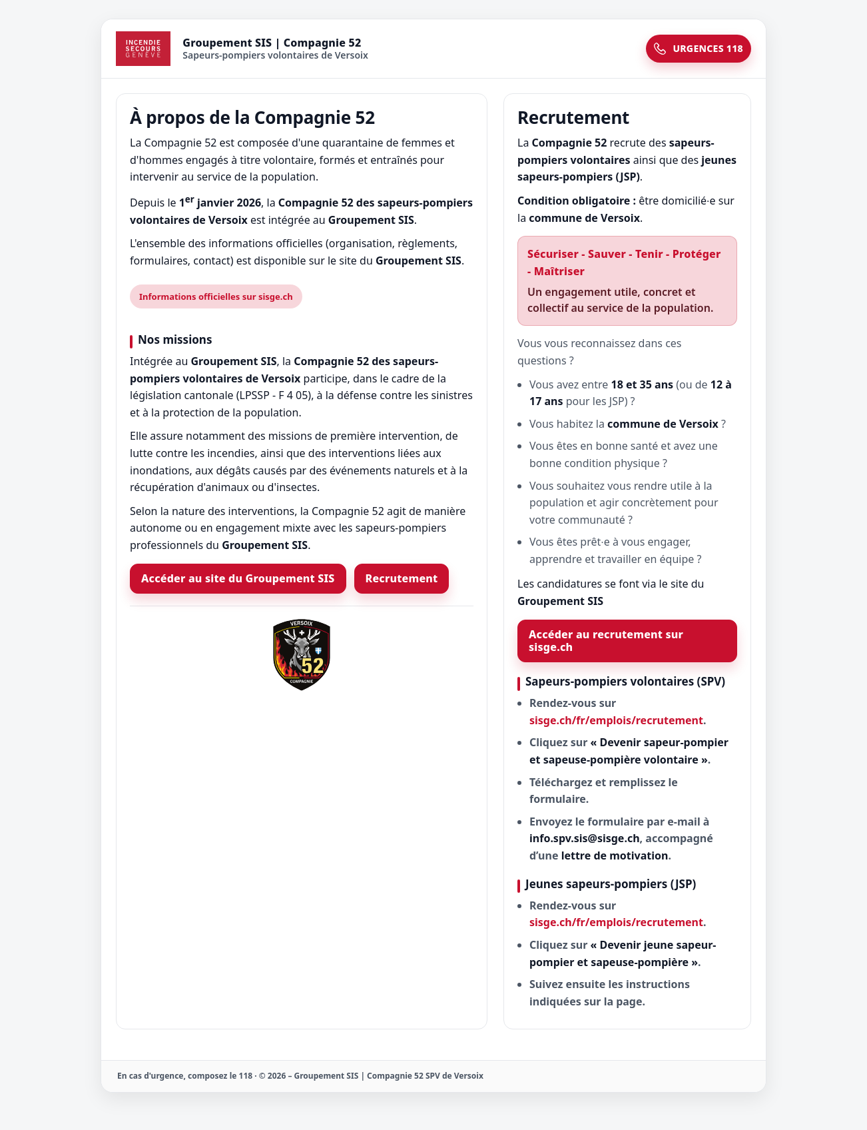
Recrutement (402, 578)
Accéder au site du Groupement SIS (238, 578)
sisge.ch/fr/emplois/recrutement (616, 720)
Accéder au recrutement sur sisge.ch (606, 640)
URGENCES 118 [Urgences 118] (698, 48)
